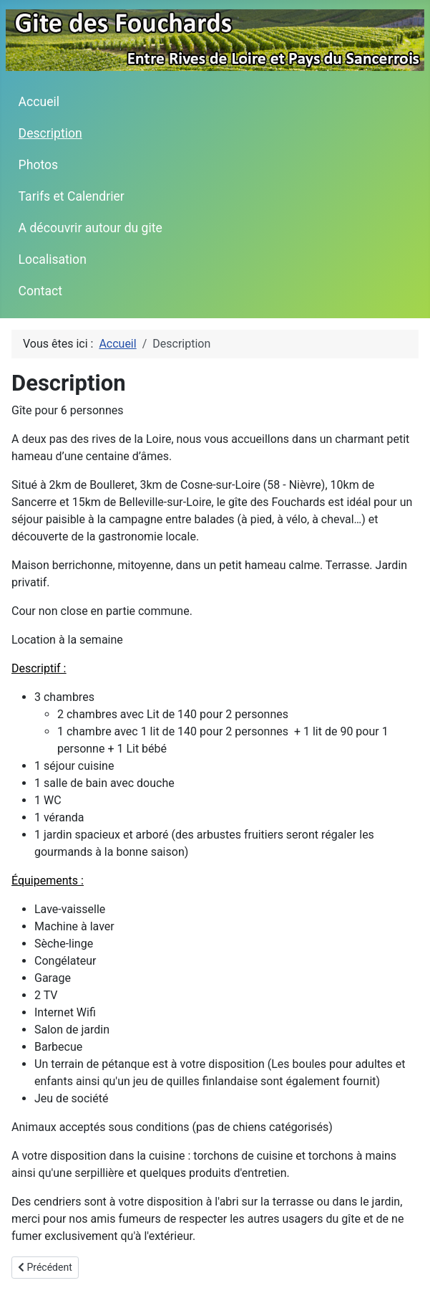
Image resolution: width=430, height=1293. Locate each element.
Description (50, 133)
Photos (39, 165)
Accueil (39, 102)
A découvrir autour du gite (90, 228)
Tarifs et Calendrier (71, 196)
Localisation (53, 259)
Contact (41, 291)
